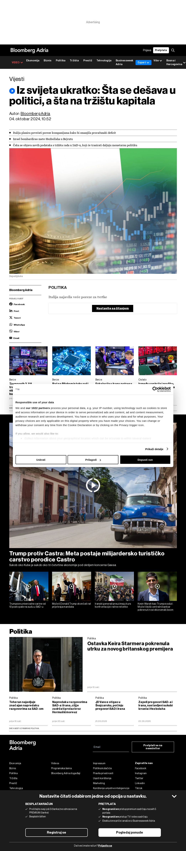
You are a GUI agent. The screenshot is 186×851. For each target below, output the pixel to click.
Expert (143, 62)
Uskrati (40, 459)
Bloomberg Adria (35, 113)
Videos (55, 763)
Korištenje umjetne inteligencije (111, 788)
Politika (61, 60)
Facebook (140, 768)
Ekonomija (33, 60)
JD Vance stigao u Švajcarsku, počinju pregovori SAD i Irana (110, 705)
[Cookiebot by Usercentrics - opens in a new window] (155, 389)
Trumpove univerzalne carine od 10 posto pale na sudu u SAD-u (27, 605)
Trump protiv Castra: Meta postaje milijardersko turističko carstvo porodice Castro (87, 556)
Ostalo (142, 379)
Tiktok (138, 788)
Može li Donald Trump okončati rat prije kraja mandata (71, 605)
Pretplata (161, 50)
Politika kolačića (102, 768)
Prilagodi (93, 459)
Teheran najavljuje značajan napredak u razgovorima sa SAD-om (26, 705)
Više (158, 61)
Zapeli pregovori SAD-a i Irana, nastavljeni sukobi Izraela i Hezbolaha (155, 705)
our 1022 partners (38, 407)
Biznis (47, 60)
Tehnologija (103, 60)
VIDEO (17, 62)
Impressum (99, 763)
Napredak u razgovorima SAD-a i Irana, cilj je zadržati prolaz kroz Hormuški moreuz (69, 707)
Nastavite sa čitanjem (112, 308)
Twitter (139, 778)
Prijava (147, 50)
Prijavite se (105, 845)
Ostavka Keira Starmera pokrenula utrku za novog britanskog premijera (130, 646)
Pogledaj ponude (129, 832)
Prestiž (87, 60)
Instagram (141, 773)
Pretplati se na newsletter (152, 747)
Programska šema (61, 768)
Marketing (99, 783)
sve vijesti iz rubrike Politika (24, 728)
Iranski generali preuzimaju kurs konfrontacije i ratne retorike (113, 605)
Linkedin (140, 783)
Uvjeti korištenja (102, 778)
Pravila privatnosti (103, 773)
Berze (12, 379)
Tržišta (74, 60)
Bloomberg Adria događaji (65, 773)
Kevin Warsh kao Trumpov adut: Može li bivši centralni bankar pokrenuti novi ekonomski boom (155, 606)
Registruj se (56, 832)
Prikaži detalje (154, 448)
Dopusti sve (145, 459)
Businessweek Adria (124, 62)
